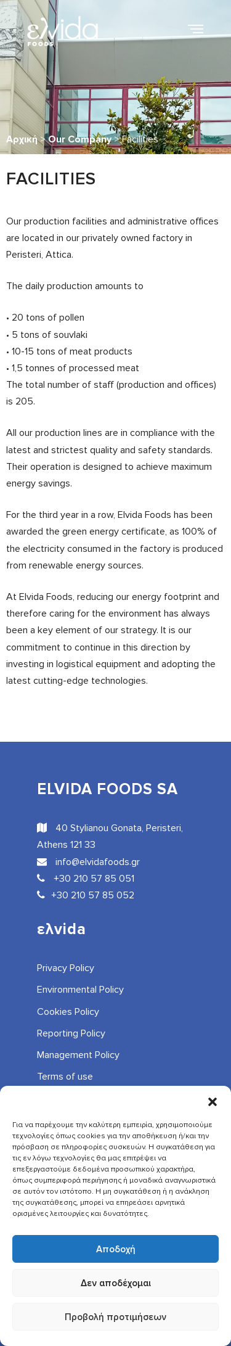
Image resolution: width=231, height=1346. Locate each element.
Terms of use (65, 1076)
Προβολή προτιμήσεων (115, 1317)
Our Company (79, 139)
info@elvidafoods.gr (88, 862)
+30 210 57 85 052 (85, 895)
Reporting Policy (71, 1033)
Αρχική (22, 139)
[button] (212, 1101)
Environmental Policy (80, 989)
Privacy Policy (65, 968)
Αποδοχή (116, 1249)
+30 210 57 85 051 (85, 878)
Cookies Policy (68, 1012)
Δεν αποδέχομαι (116, 1283)
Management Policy (78, 1055)
